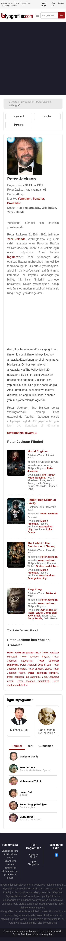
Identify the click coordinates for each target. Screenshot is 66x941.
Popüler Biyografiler (33, 863)
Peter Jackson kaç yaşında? (23, 676)
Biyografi (19, 116)
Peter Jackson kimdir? (43, 672)
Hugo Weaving (36, 477)
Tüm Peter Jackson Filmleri (22, 630)
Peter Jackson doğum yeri (35, 664)
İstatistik (18, 125)
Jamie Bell (50, 612)
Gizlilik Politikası (22, 934)
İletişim (61, 3)
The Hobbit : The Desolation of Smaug (41, 545)
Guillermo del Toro (47, 566)
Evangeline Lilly (37, 578)
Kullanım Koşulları (43, 934)
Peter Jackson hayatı (35, 656)
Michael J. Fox (19, 729)
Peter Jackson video (39, 668)
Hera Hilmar (47, 474)
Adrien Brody (48, 610)
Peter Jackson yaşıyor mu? (24, 652)
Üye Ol (53, 4)
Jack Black (33, 615)
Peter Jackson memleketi (33, 681)
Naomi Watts (35, 612)
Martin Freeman (37, 522)
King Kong (34, 589)
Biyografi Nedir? (33, 855)
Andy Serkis (34, 618)
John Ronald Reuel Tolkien (46, 731)
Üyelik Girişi (43, 4)
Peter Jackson (49, 513)
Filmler (47, 116)
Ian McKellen (47, 575)
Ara (61, 15)
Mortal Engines (37, 451)
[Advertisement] (33, 59)
